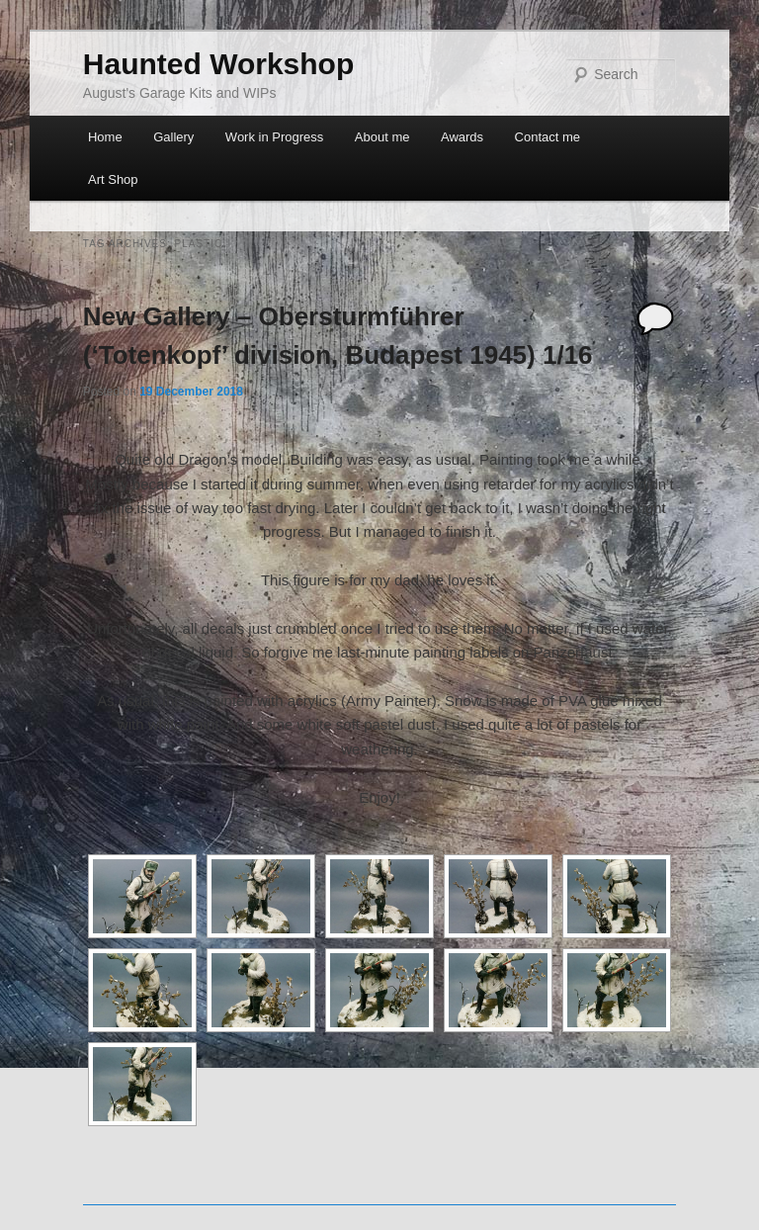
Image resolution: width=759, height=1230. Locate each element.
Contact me (547, 137)
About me (382, 137)
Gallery (173, 137)
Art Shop (113, 179)
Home (105, 137)
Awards (462, 137)
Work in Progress (274, 137)
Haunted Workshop (218, 63)
